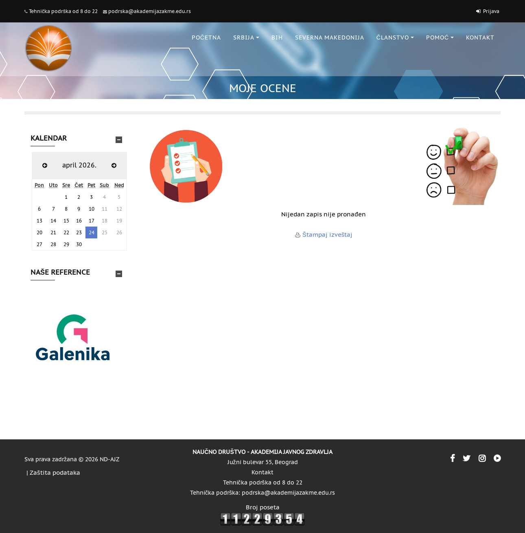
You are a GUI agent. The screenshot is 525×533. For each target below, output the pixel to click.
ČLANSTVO (395, 37)
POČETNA (206, 37)
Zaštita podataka (55, 472)
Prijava (491, 11)
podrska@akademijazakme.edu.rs (149, 11)
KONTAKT (480, 37)
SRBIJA (246, 37)
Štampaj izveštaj (327, 234)
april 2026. (79, 165)
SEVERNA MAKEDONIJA (329, 37)
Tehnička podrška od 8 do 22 (63, 11)
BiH (277, 37)
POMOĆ (440, 37)
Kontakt (262, 472)
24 (91, 232)
